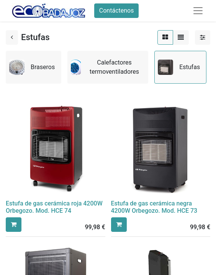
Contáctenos (116, 10)
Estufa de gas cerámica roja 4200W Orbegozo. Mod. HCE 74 (54, 207)
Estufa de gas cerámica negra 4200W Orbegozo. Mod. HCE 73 (154, 207)
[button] (13, 224)
